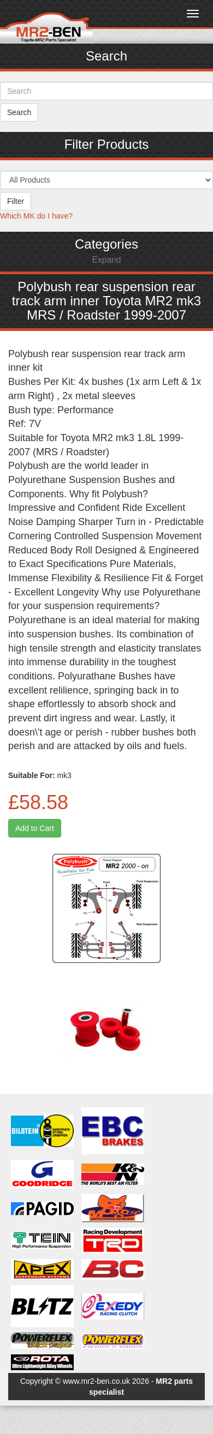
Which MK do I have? (36, 216)
